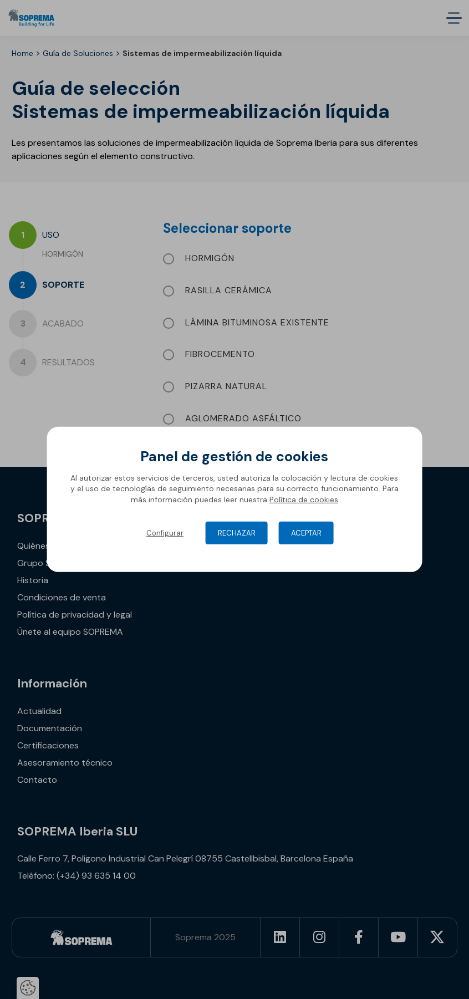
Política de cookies (303, 499)
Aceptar (306, 533)
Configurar (164, 533)
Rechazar (237, 533)
